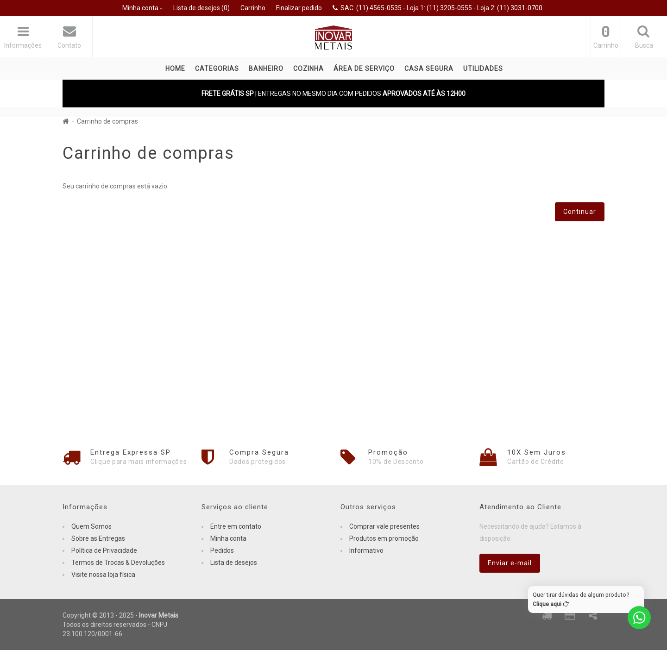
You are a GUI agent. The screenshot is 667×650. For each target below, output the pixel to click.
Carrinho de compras (107, 121)
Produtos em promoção (384, 538)
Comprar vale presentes (384, 526)
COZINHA (308, 68)
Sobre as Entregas (98, 538)
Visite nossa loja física (103, 574)
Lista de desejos (233, 562)
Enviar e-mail (510, 563)
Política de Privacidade (104, 550)
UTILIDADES (483, 68)
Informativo (366, 550)
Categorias (217, 68)
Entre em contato (235, 526)
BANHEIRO (266, 68)
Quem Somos (91, 526)
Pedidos (222, 550)
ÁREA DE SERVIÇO (364, 68)
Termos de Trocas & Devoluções (118, 562)
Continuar (579, 211)
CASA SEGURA (428, 68)
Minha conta (228, 538)
